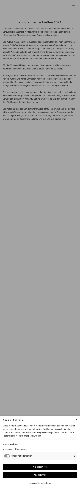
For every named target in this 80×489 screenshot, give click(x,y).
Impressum (8, 449)
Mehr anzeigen (10, 444)
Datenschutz (21, 449)
